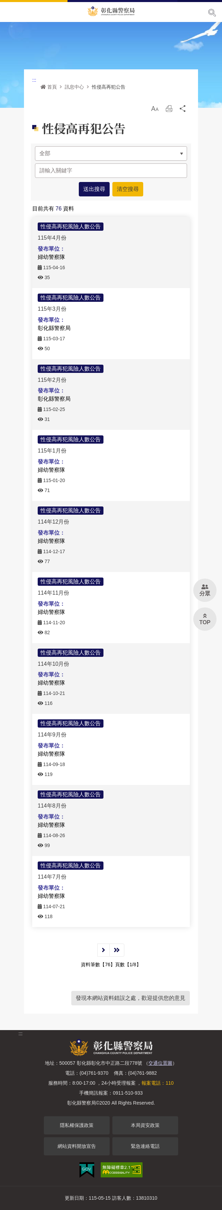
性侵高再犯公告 (108, 87)
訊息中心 (74, 87)
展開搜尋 (212, 12)
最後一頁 (117, 950)
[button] (155, 108)
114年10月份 (54, 663)
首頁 (48, 87)
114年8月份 (52, 806)
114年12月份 (54, 522)
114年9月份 (52, 735)
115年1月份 (52, 451)
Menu (9, 12)
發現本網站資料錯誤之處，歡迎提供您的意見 (130, 998)
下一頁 (103, 950)
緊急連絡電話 (145, 1146)
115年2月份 (52, 380)
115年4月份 (52, 238)
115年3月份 (52, 309)
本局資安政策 (145, 1125)
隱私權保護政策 (77, 1125)
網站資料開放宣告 (77, 1146)
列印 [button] (169, 110)
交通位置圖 (160, 1063)
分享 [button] (183, 110)
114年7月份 (52, 877)
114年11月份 (54, 593)
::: (34, 80)
